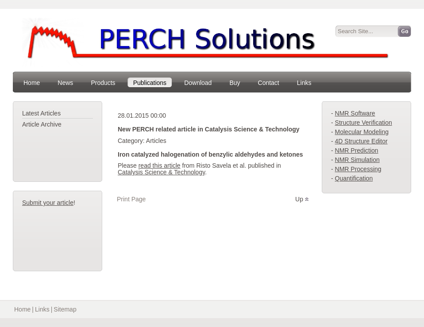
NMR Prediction (356, 150)
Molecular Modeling (362, 131)
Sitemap (65, 309)
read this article (160, 165)
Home (22, 309)
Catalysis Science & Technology (161, 172)
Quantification (354, 178)
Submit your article (47, 202)
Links (42, 309)
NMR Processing (358, 169)
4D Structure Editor (361, 141)
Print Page (131, 199)
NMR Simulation (357, 159)
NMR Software (355, 113)
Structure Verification (363, 122)
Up (299, 199)
